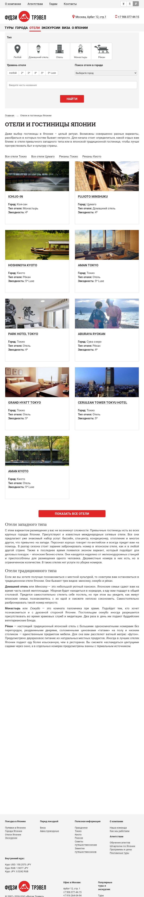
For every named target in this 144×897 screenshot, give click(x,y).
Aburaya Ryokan (91, 334)
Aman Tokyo (88, 265)
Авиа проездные (49, 831)
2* (22, 72)
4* (35, 72)
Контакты (70, 4)
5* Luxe (52, 72)
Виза (66, 28)
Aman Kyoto (18, 471)
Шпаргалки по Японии (122, 846)
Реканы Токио (68, 156)
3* (29, 72)
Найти (72, 99)
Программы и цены (121, 849)
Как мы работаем (119, 831)
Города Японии (13, 831)
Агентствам (35, 4)
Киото (78, 834)
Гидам (53, 4)
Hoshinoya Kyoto (22, 265)
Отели (34, 28)
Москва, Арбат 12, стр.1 (91, 17)
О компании (13, 4)
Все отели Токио (16, 156)
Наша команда (118, 827)
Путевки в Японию (15, 827)
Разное (79, 838)
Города (21, 28)
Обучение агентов (120, 842)
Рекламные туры (119, 853)
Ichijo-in (15, 196)
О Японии (80, 28)
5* (42, 72)
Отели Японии (13, 834)
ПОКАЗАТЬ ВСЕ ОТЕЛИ (72, 513)
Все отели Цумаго (43, 156)
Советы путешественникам (86, 843)
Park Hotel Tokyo (23, 334)
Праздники (81, 827)
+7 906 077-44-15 (128, 17)
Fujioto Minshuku (93, 196)
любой (13, 72)
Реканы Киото (91, 156)
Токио (78, 831)
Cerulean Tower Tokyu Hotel (102, 402)
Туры (9, 28)
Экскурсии (50, 28)
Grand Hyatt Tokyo (24, 402)
